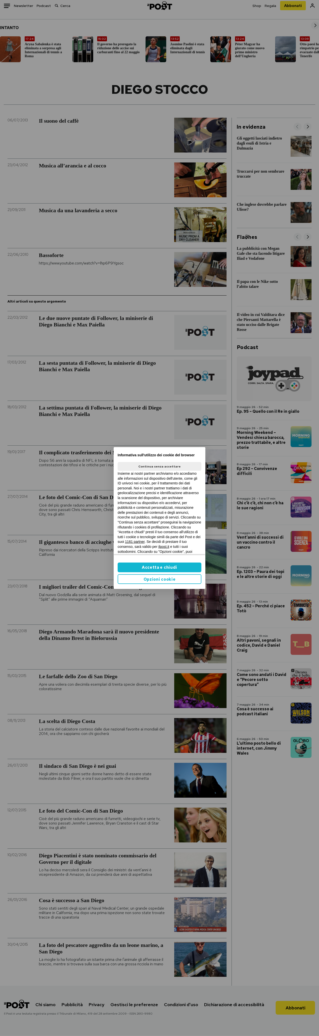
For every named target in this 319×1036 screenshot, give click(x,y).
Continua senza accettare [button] (159, 466)
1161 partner (135, 542)
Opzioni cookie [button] (160, 579)
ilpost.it (163, 547)
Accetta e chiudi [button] (159, 567)
